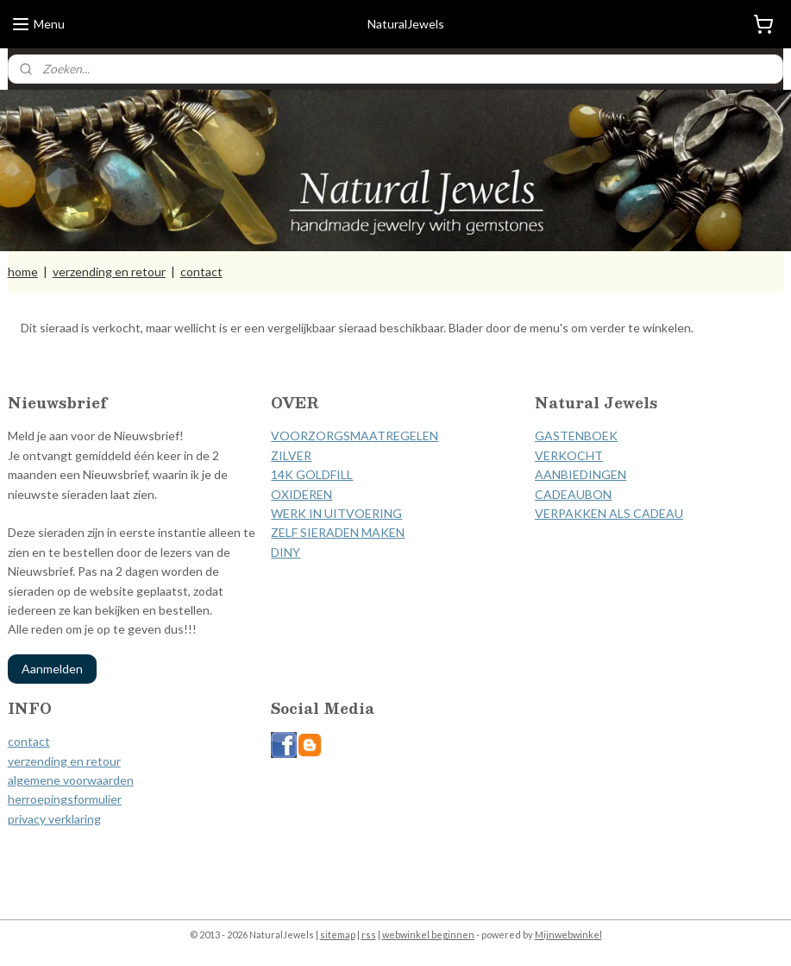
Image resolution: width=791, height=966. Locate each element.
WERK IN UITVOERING (336, 513)
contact (201, 271)
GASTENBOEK (576, 435)
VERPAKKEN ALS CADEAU (609, 513)
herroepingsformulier (65, 799)
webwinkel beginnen (428, 934)
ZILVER (291, 455)
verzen (26, 761)
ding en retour (82, 761)
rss (368, 934)
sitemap (337, 934)
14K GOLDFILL (312, 474)
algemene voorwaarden (71, 780)
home (23, 271)
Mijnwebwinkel (568, 934)
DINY (285, 552)
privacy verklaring (54, 818)
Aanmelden (52, 668)
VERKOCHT (569, 455)
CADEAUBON (573, 494)
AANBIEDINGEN (580, 474)
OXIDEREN (301, 494)
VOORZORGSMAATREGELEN (354, 435)
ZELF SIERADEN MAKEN (338, 532)
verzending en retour (109, 271)
